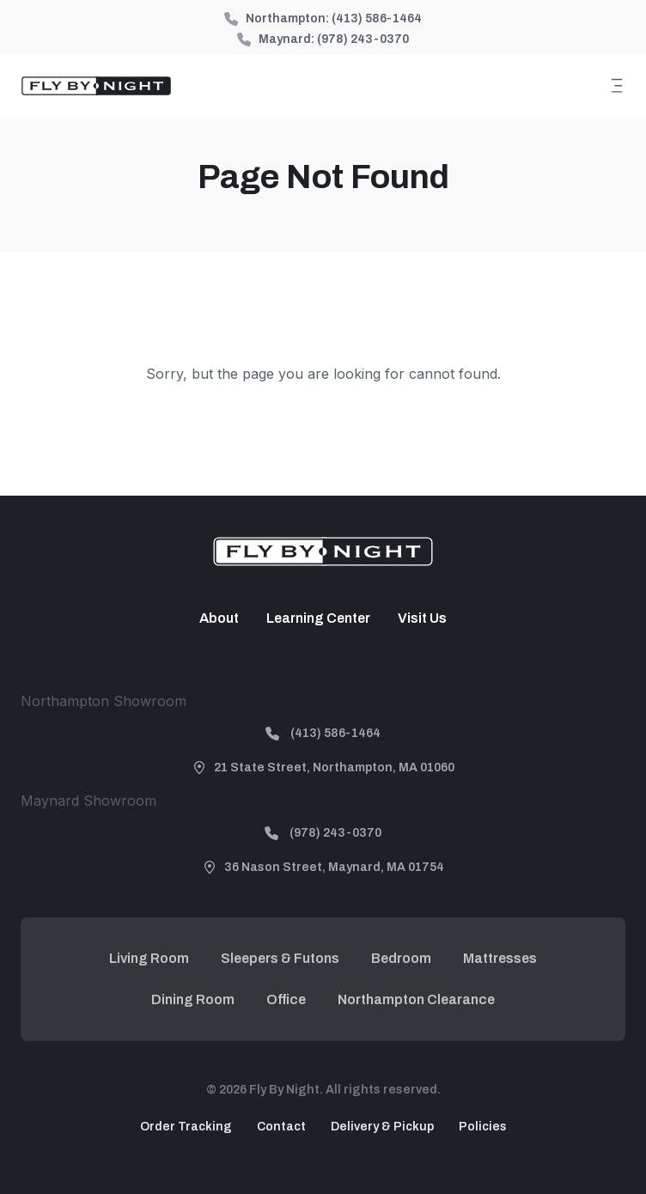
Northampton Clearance (416, 999)
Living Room (149, 958)
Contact (281, 1126)
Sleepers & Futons (280, 958)
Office (286, 999)
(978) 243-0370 (363, 39)
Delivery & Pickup (382, 1126)
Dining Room (193, 999)
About (219, 618)
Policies (483, 1126)
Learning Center (318, 618)
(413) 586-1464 (377, 18)
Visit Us (422, 618)
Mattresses (500, 958)
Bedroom (401, 958)
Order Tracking (186, 1126)
